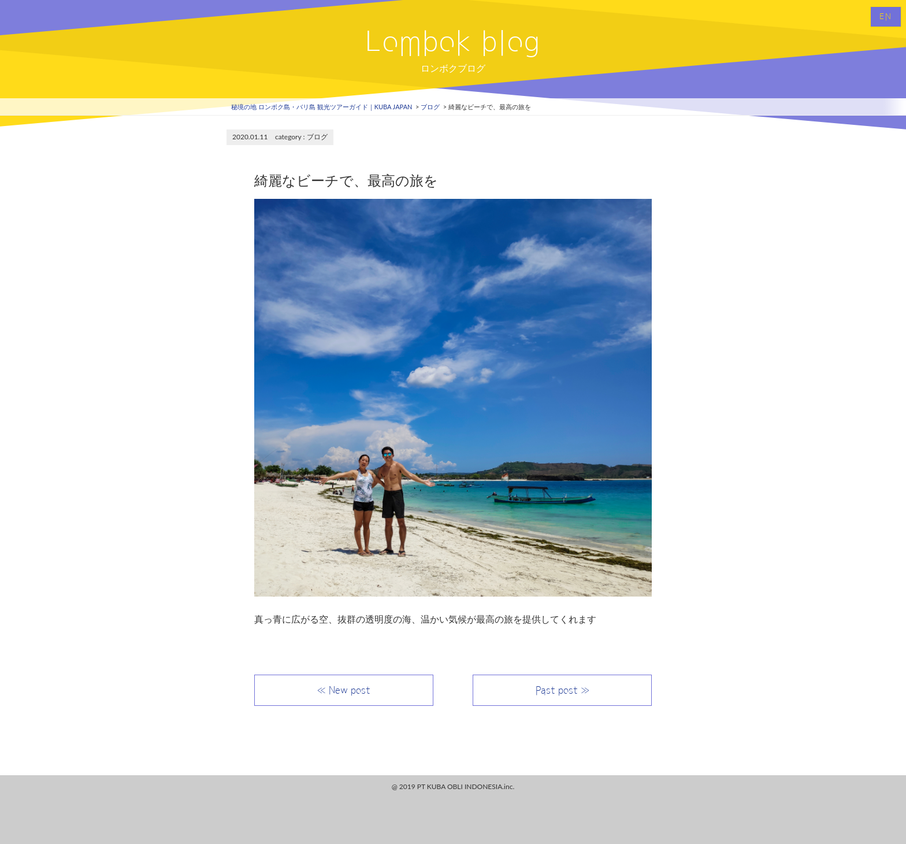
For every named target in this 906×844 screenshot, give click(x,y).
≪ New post (343, 690)
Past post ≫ (562, 690)
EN (885, 17)
